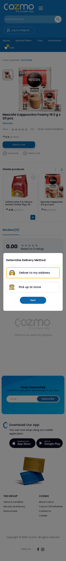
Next (33, 300)
